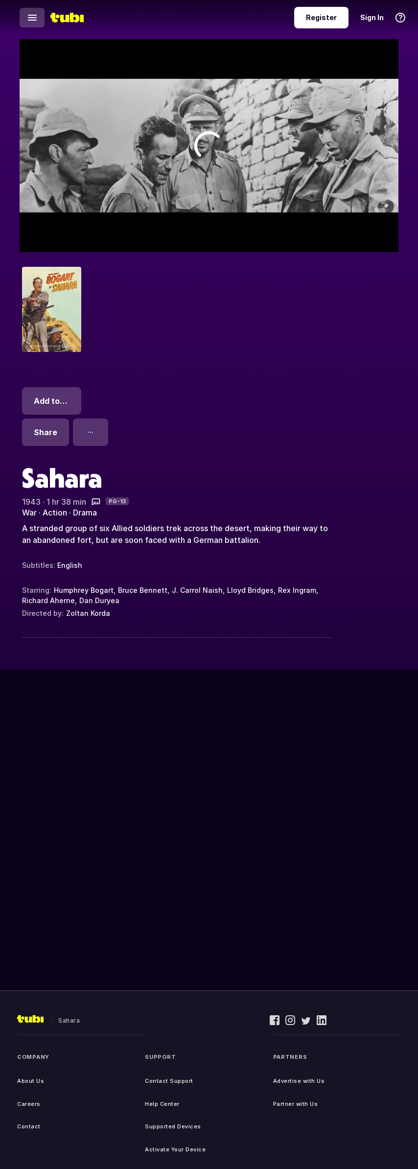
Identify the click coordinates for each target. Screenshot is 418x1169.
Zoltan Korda (88, 613)
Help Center (162, 1103)
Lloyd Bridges (250, 590)
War (29, 512)
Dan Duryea (99, 600)
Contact (29, 1126)
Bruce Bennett (142, 590)
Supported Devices (173, 1126)
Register (321, 17)
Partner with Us (295, 1103)
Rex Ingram (297, 590)
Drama (85, 512)
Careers (29, 1103)
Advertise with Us (299, 1080)
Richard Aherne (48, 600)
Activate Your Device (175, 1149)
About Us (30, 1080)
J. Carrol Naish (197, 590)
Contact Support (169, 1080)
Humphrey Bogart (84, 590)
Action (55, 512)
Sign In (372, 17)
